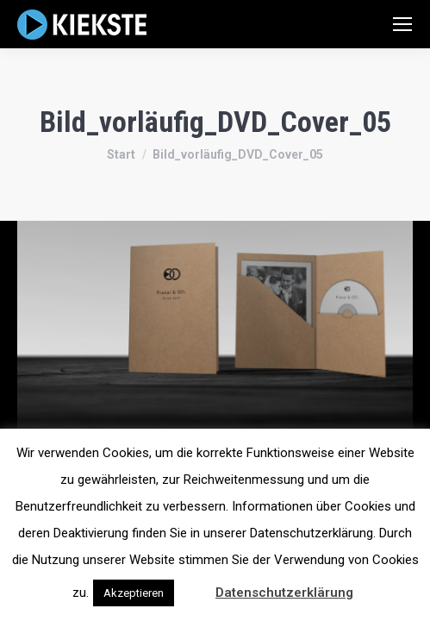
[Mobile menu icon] (402, 24)
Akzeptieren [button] (133, 592)
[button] (193, 585)
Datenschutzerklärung (284, 592)
